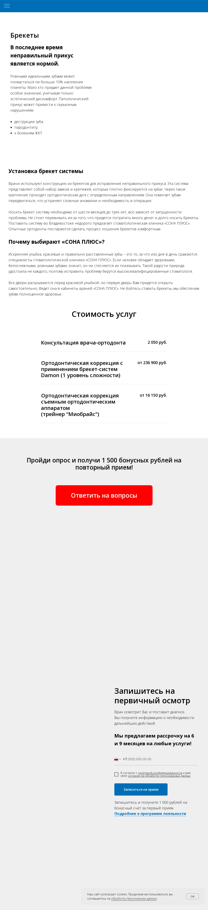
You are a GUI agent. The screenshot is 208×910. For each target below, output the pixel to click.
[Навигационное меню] (7, 6)
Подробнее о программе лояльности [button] (150, 813)
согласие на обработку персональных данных (159, 776)
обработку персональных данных (134, 898)
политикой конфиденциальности (160, 773)
